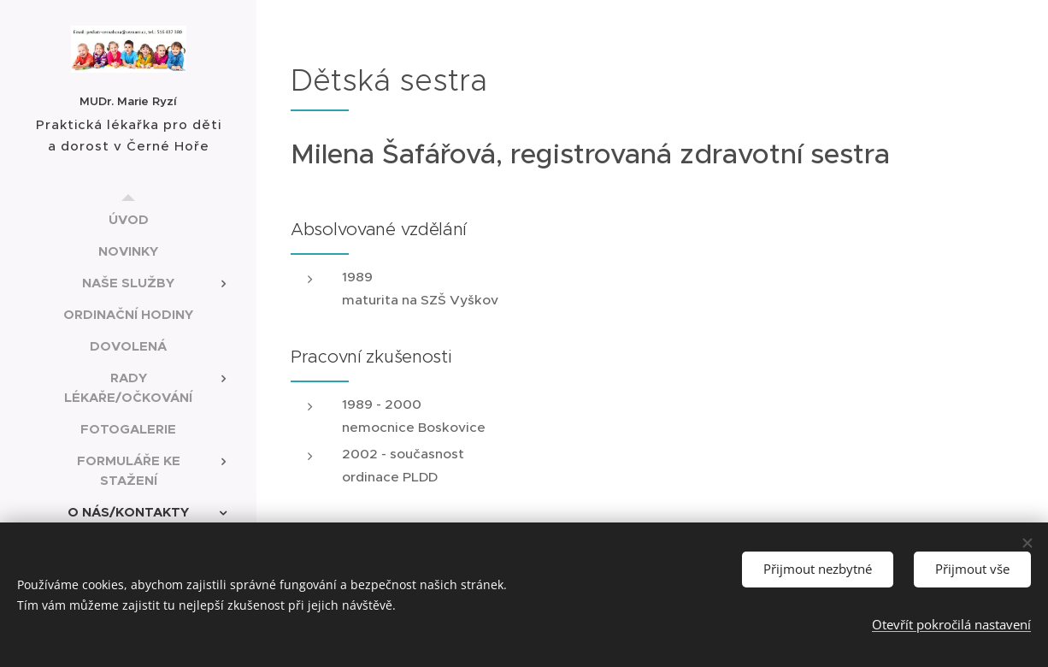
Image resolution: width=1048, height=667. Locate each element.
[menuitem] (128, 219)
